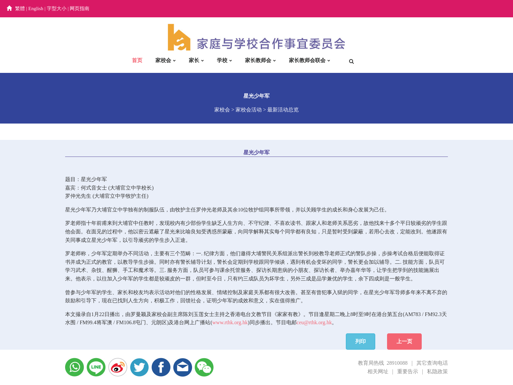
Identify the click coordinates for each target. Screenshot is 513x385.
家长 (194, 60)
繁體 (20, 8)
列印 (360, 341)
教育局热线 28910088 (383, 363)
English (36, 8)
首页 (137, 60)
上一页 (404, 341)
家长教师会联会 (307, 60)
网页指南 (79, 8)
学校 (222, 60)
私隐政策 (437, 371)
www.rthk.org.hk (230, 322)
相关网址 (377, 371)
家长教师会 (258, 60)
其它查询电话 (432, 363)
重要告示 (407, 371)
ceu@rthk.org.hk (314, 322)
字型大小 (56, 8)
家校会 (163, 60)
